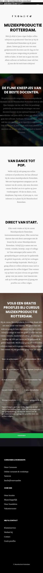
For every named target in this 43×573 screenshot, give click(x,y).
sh (21, 460)
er (7, 488)
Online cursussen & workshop (16, 472)
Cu (5, 460)
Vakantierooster (10, 508)
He (5, 520)
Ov (5, 488)
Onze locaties (9, 495)
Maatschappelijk (10, 500)
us (9, 460)
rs (7, 460)
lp (7, 520)
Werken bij (8, 532)
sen (12, 460)
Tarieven (7, 476)
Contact (13, 520)
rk (19, 460)
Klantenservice (10, 528)
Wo (16, 460)
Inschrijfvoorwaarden (12, 480)
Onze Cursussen (10, 467)
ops (23, 460)
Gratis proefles (10, 541)
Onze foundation (10, 504)
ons (10, 488)
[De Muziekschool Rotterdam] (15, 5)
